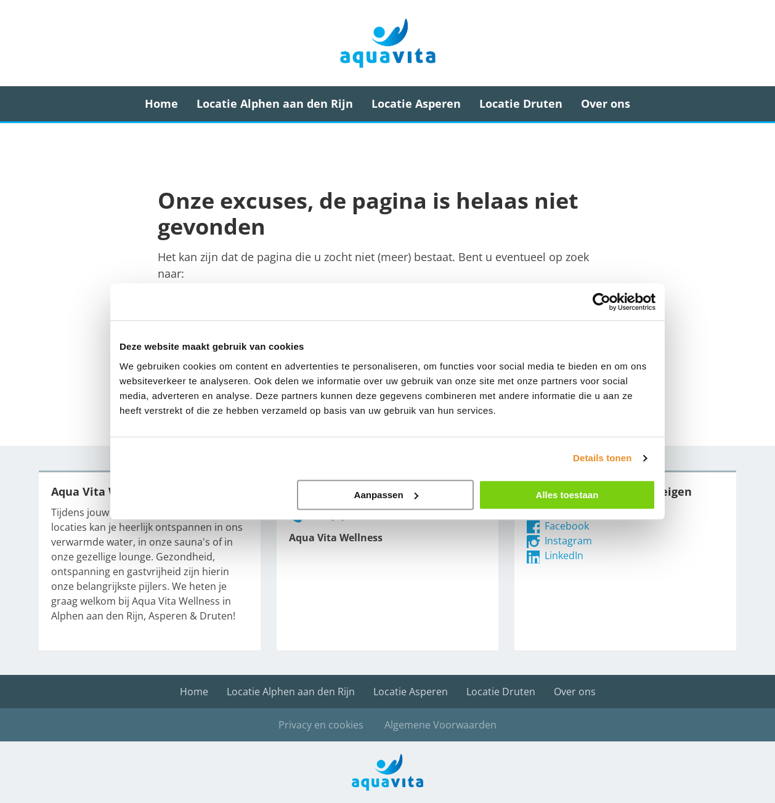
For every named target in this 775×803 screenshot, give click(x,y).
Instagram (559, 540)
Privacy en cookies (320, 725)
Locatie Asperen (416, 103)
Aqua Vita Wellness (387, 43)
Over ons (605, 103)
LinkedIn (555, 555)
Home (161, 103)
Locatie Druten (520, 103)
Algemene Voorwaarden (440, 725)
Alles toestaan (567, 495)
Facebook (558, 526)
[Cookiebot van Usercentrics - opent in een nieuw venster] (601, 302)
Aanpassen (386, 495)
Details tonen (602, 458)
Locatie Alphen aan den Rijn (275, 103)
